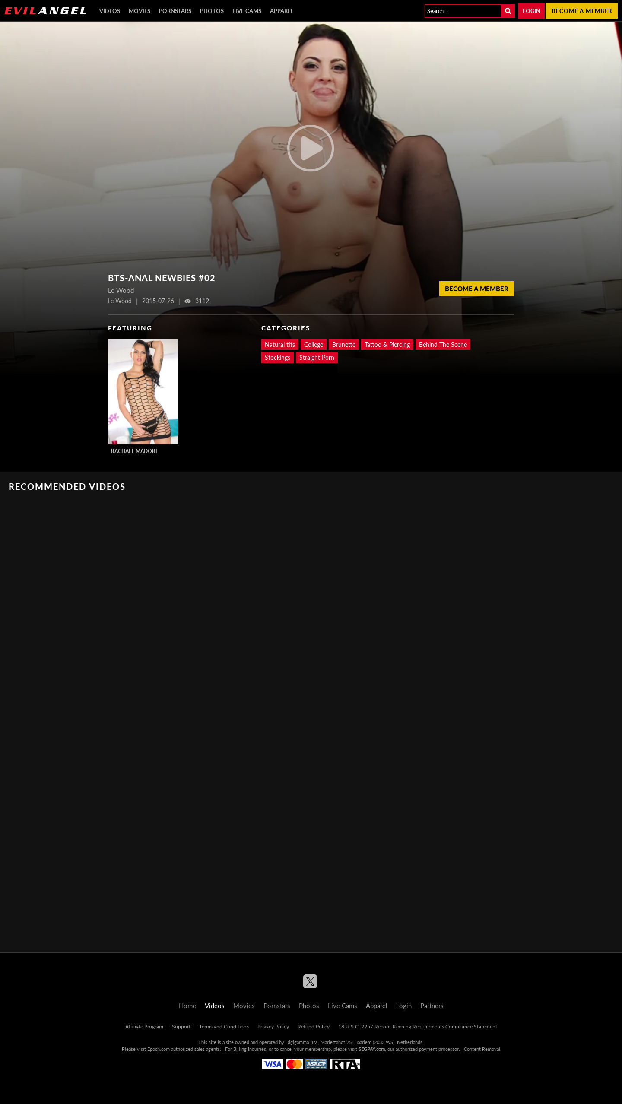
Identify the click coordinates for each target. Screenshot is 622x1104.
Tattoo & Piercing (387, 344)
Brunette (343, 344)
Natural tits (280, 344)
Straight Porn (316, 357)
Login (531, 10)
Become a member (582, 10)
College (313, 344)
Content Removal (482, 1049)
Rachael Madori (134, 451)
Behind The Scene (443, 344)
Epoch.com (158, 1049)
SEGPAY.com (372, 1049)
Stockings (277, 357)
